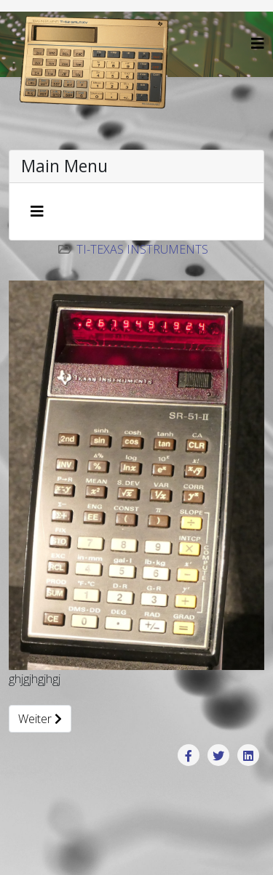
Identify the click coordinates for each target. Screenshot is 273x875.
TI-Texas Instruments (142, 249)
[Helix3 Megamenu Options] (257, 43)
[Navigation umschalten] (37, 211)
